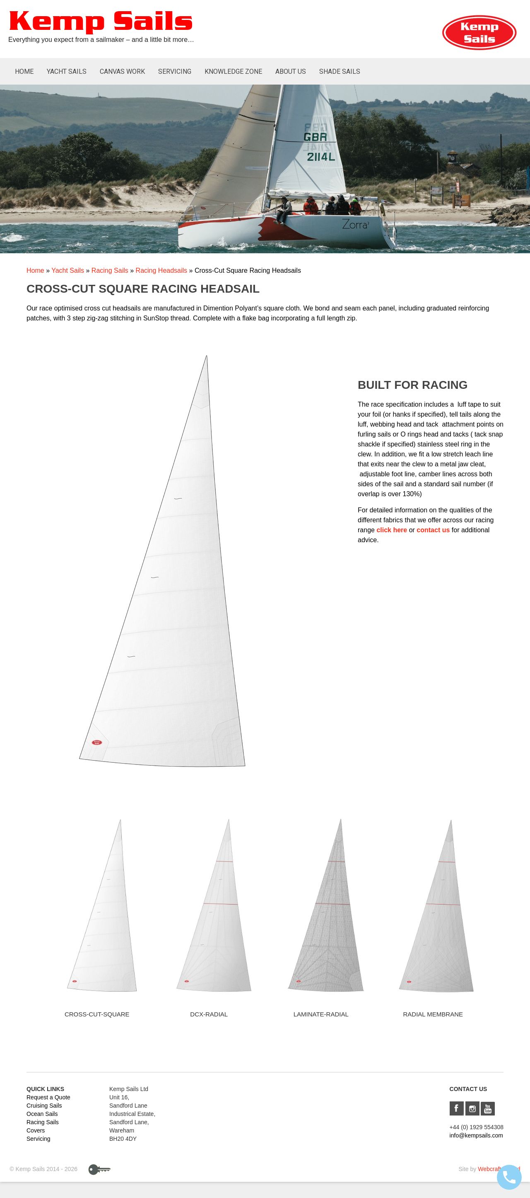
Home (24, 71)
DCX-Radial (209, 1014)
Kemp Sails (100, 22)
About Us (290, 71)
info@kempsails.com (476, 1135)
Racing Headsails (162, 270)
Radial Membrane (433, 1014)
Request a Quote (48, 1097)
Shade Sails (339, 71)
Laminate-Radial (321, 1014)
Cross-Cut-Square (97, 1014)
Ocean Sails (42, 1114)
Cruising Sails (44, 1105)
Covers (35, 1130)
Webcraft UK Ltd (499, 1169)
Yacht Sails (67, 71)
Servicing (174, 71)
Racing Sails (110, 270)
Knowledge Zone (233, 71)
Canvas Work (122, 71)
